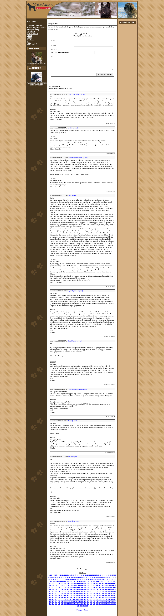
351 (69, 598)
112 (72, 577)
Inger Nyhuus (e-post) (74, 289)
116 (83, 577)
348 (60, 598)
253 (63, 590)
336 (95, 596)
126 (112, 577)
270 (112, 590)
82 (69, 575)
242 (101, 588)
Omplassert (31, 32)
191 (92, 583)
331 (80, 596)
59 (91, 573)
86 (77, 575)
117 (86, 577)
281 (74, 592)
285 (86, 592)
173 (109, 581)
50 (72, 573)
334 (89, 596)
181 (63, 583)
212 (83, 585)
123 (103, 577)
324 (60, 596)
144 (95, 579)
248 (48, 590)
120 (94, 577)
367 (115, 598)
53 (79, 573)
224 (48, 588)
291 (104, 592)
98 (102, 575)
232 (72, 588)
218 (101, 585)
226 (54, 588)
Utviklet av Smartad (37, 612)
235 (80, 588)
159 (69, 581)
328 (72, 596)
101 (109, 575)
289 (98, 592)
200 (48, 585)
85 (75, 575)
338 (101, 596)
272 (48, 592)
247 (115, 588)
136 (72, 579)
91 (87, 575)
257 (74, 590)
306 (77, 594)
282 (77, 592)
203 (57, 585)
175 (115, 581)
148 (107, 579)
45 (62, 573)
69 (112, 573)
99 (104, 575)
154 (54, 581)
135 (69, 579)
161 (74, 581)
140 (83, 579)
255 (69, 590)
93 (92, 575)
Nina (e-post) (71, 198)
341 (109, 596)
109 (63, 577)
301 (63, 594)
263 (92, 590)
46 (64, 573)
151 (115, 579)
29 (99, 571)
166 (89, 581)
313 (98, 594)
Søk (28, 42)
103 (115, 575)
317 (109, 594)
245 (109, 588)
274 (54, 592)
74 (52, 575)
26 (93, 571)
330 (77, 596)
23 (86, 571)
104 (49, 577)
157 (63, 581)
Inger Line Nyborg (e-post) (76, 96)
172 (107, 581)
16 (72, 571)
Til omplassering (33, 30)
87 (79, 575)
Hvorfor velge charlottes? (36, 27)
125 (109, 577)
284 (83, 592)
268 (107, 590)
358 (89, 598)
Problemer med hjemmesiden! (36, 63)
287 (92, 592)
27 (95, 571)
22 (84, 571)
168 (95, 581)
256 (72, 590)
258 (77, 590)
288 (95, 592)
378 (92, 600)
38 (47, 573)
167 (92, 581)
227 (57, 588)
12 (63, 571)
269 (109, 590)
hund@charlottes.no (55, 613)
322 (54, 596)
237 (86, 588)
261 (86, 590)
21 (82, 571)
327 (69, 596)
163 (80, 581)
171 (104, 581)
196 (107, 583)
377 (89, 600)
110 (66, 577)
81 (67, 575)
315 (104, 594)
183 (69, 583)
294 (112, 592)
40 (52, 573)
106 (55, 577)
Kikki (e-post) (71, 455)
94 (94, 575)
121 (97, 577)
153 (51, 581)
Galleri (29, 36)
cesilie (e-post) (72, 130)
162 (77, 581)
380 (98, 600)
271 (115, 590)
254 (66, 590)
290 (101, 592)
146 (101, 579)
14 (68, 571)
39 (50, 573)
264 (95, 590)
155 (57, 581)
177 (51, 583)
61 (95, 573)
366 (112, 598)
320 (48, 596)
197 (109, 583)
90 (85, 575)
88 (81, 575)
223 (115, 585)
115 (80, 577)
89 (83, 575)
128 (48, 579)
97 (100, 575)
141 (86, 579)
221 (109, 585)
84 (73, 575)
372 (74, 600)
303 (69, 594)
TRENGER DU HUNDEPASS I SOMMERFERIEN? (36, 84)
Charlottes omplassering (36, 25)
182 (66, 583)
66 (106, 573)
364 (107, 598)
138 (77, 579)
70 (114, 573)
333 (86, 596)
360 (95, 598)
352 (72, 598)
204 (60, 585)
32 (105, 571)
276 (60, 592)
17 (74, 571)
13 (65, 571)
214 (89, 585)
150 (112, 579)
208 (72, 585)
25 (90, 571)
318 (112, 594)
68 (110, 573)
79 (62, 575)
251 (57, 590)
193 (98, 583)
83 (71, 575)
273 (51, 592)
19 (78, 571)
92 (90, 575)
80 (65, 575)
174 (112, 581)
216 (95, 585)
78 (60, 575)
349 (63, 598)
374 (80, 600)
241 (98, 588)
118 (89, 577)
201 (51, 585)
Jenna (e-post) (71, 419)
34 (109, 571)
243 (104, 588)
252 (60, 590)
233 (74, 588)
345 (51, 598)
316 (106, 594)
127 (115, 577)
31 (103, 571)
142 (89, 579)
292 (107, 592)
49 (70, 573)
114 (77, 577)
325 (63, 596)
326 (66, 596)
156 (60, 581)
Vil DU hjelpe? (32, 44)
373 (77, 600)
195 (104, 583)
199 (115, 583)
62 (97, 573)
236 (83, 588)
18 (76, 571)
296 (48, 594)
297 (51, 594)
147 (104, 579)
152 (48, 581)
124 (106, 577)
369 (66, 600)
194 (101, 583)
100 (107, 575)
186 (77, 583)
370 (69, 600)
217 (98, 585)
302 (66, 594)
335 (92, 596)
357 (86, 598)
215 (92, 585)
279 (69, 592)
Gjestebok (30, 40)
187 (80, 583)
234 (77, 588)
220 (106, 585)
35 (111, 571)
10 (59, 571)
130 (54, 579)
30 (101, 571)
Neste (86, 604)
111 (69, 577)
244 (107, 588)
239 (92, 588)
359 (92, 598)
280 (72, 592)
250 (54, 590)
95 (96, 575)
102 (112, 575)
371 (72, 600)
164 (83, 581)
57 (87, 573)
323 (57, 596)
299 (57, 594)
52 (77, 573)
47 (66, 573)
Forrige (79, 604)
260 (83, 590)
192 (95, 583)
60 (93, 573)
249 (51, 590)
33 (107, 571)
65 (104, 573)
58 (89, 573)
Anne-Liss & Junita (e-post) (76, 387)
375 (83, 600)
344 (48, 598)
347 (57, 598)
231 (69, 588)
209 (75, 585)
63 (100, 573)
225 (51, 588)
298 (54, 594)
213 (86, 585)
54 (81, 573)
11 (61, 571)
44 (60, 573)
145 (98, 579)
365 (109, 598)
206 (66, 585)
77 (58, 575)
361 (98, 598)
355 (80, 598)
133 (63, 579)
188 (83, 583)
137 (74, 579)
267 (104, 590)
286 (89, 592)
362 (101, 598)
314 (101, 594)
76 (56, 575)
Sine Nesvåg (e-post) (74, 339)
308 (83, 594)
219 (104, 585)
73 (50, 575)
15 (70, 571)
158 (66, 581)
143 (92, 579)
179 (57, 583)
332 (83, 596)
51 (75, 573)
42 (56, 573)
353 (74, 598)
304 (72, 594)
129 (51, 579)
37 (115, 571)
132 (60, 579)
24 (88, 571)
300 (60, 594)
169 (98, 581)
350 (66, 598)
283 (80, 592)
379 (95, 600)
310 (89, 594)
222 (112, 585)
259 (80, 590)
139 (80, 579)
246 (112, 588)
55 (83, 573)
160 (72, 581)
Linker (29, 38)
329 (74, 596)
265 (98, 590)
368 (63, 600)
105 (52, 577)
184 (72, 583)
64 (102, 573)
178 (54, 583)
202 (54, 585)
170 (101, 581)
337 (98, 596)
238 (89, 588)
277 (63, 592)
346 (54, 598)
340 (107, 596)
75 (54, 575)
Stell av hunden (32, 34)
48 (68, 573)
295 (115, 592)
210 (77, 585)
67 (108, 573)
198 (112, 583)
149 (109, 579)
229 (63, 588)
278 (66, 592)
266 (101, 590)
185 (74, 583)
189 (86, 583)
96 (98, 575)
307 (80, 594)
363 (104, 598)
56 (85, 573)
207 (69, 585)
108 (60, 577)
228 (60, 588)
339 (104, 596)
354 (77, 598)
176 (48, 583)
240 (95, 588)
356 (83, 598)
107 (58, 577)
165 (86, 581)
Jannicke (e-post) (72, 517)
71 (116, 573)
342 (112, 596)
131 (57, 579)
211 (80, 585)
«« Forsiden (31, 21)
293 (109, 592)
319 (115, 594)
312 (95, 594)
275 (57, 592)
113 (75, 577)
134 (66, 579)
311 (92, 594)
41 (54, 573)
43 (58, 573)
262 (89, 590)
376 (86, 600)
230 (66, 588)
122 (100, 577)
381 (101, 600)
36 (113, 571)
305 (75, 594)
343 (115, 596)
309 (86, 594)
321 (51, 596)
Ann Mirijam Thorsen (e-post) (77, 160)
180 (60, 583)
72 (48, 575)
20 (80, 571)
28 (97, 571)
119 (92, 577)
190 (89, 583)
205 (63, 585)
